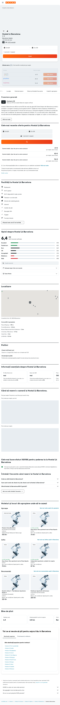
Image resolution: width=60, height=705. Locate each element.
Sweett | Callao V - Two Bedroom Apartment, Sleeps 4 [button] (14, 591)
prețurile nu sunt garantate (41, 682)
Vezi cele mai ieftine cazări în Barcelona (48, 539)
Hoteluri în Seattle (9, 666)
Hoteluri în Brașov (9, 662)
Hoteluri (11, 701)
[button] (3, 2)
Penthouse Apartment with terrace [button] (40, 591)
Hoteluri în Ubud (9, 664)
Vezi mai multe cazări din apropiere (49, 508)
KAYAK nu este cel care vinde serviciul (31, 687)
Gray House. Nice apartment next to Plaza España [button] (44, 529)
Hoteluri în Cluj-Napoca (11, 655)
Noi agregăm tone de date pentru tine (31, 690)
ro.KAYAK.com (4, 701)
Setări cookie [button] (4, 173)
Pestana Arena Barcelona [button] (8, 528)
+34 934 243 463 (7, 40)
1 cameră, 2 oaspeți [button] (9, 52)
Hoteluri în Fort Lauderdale (11, 646)
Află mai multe (45, 165)
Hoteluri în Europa (19, 701)
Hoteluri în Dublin (9, 648)
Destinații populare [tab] (9, 636)
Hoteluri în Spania (29, 701)
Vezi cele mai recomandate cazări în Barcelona (46, 571)
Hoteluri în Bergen (9, 669)
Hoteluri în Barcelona (39, 701)
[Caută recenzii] (31, 263)
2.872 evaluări (11, 42)
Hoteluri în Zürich (9, 653)
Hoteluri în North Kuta (10, 659)
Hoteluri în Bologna (10, 657)
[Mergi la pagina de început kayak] (11, 3)
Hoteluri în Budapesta (10, 650)
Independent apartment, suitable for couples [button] (43, 561)
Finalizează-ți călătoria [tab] (23, 636)
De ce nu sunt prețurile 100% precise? (31, 693)
